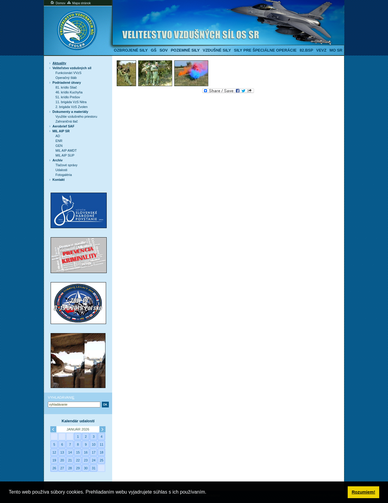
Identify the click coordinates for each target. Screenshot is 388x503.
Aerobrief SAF (63, 126)
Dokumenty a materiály (70, 111)
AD (57, 136)
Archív (57, 160)
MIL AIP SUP (64, 155)
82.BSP (306, 50)
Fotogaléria (63, 175)
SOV (163, 50)
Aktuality (59, 63)
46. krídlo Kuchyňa (68, 92)
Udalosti (61, 170)
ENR (58, 141)
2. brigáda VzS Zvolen (71, 107)
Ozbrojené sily (131, 50)
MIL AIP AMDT (66, 150)
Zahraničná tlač (66, 121)
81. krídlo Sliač (66, 87)
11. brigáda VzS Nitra (70, 102)
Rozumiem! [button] (363, 492)
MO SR (335, 50)
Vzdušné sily (217, 50)
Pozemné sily (185, 50)
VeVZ (321, 50)
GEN (58, 145)
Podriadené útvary (66, 82)
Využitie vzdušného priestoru (76, 116)
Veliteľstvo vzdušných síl (71, 68)
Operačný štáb (66, 77)
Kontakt (58, 179)
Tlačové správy (66, 165)
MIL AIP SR (61, 131)
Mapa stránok (78, 3)
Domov (57, 3)
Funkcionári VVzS (68, 73)
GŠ (153, 50)
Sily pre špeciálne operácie (265, 50)
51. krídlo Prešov (67, 97)
